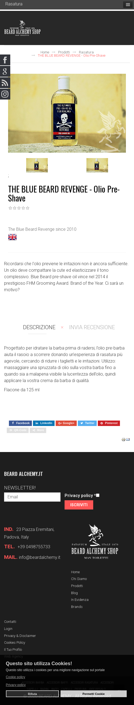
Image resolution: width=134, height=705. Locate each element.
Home (45, 52)
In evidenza (80, 600)
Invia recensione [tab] (92, 327)
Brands (77, 607)
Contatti (10, 622)
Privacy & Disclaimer (20, 636)
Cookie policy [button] (15, 677)
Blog (74, 593)
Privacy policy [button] (16, 685)
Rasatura (86, 52)
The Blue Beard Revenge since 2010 (42, 229)
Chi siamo (79, 579)
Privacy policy (80, 495)
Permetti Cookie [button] (93, 694)
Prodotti (64, 52)
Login (8, 629)
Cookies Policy (14, 642)
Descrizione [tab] (39, 327)
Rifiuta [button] (32, 694)
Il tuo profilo (13, 650)
